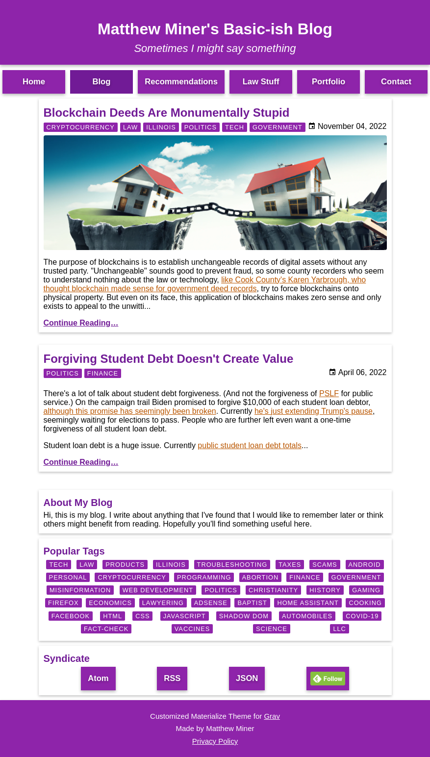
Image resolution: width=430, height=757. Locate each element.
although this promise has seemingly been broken (130, 411)
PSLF (329, 393)
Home (34, 81)
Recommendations (181, 81)
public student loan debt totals (250, 445)
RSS (172, 678)
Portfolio (328, 81)
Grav (272, 716)
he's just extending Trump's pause (313, 411)
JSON (247, 678)
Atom (98, 678)
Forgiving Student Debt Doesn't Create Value (169, 358)
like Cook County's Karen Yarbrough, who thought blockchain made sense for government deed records (205, 284)
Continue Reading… (81, 323)
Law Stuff (261, 81)
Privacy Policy (215, 741)
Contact (396, 81)
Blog (101, 81)
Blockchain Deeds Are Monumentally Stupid (167, 112)
